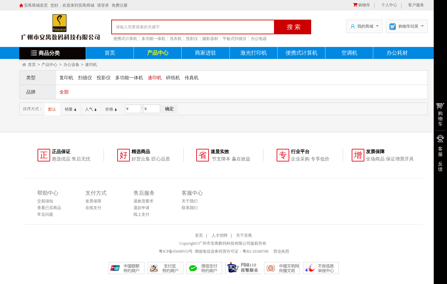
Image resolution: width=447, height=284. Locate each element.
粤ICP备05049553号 (176, 251)
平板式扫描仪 (234, 38)
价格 (111, 109)
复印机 (66, 77)
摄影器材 (210, 38)
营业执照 (280, 251)
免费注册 (120, 5)
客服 (440, 151)
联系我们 (190, 207)
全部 (64, 92)
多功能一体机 (153, 38)
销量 (70, 109)
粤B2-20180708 (255, 251)
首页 (110, 53)
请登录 (103, 5)
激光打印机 (253, 53)
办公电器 (259, 38)
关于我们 (190, 201)
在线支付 (93, 207)
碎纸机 (173, 77)
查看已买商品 (49, 207)
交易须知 (45, 201)
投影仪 (192, 38)
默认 (52, 109)
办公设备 (71, 64)
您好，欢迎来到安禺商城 (72, 5)
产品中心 (157, 53)
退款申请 (141, 207)
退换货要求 (143, 201)
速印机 (91, 64)
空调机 (349, 53)
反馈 (440, 166)
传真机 (192, 77)
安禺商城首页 (36, 5)
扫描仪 (85, 77)
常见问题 (45, 214)
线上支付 (141, 214)
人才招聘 (219, 235)
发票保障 (93, 201)
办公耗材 (397, 53)
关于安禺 (244, 235)
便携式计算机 (125, 38)
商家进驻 (205, 53)
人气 (91, 109)
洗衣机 (176, 38)
